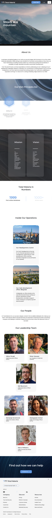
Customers (5, 505)
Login (44, 2)
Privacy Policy (24, 514)
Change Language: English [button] (10, 485)
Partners (5, 502)
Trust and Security (7, 500)
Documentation (38, 500)
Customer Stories (23, 502)
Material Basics (22, 505)
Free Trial (35, 2)
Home (4, 514)
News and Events (38, 507)
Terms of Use (17, 514)
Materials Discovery (23, 507)
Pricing (20, 497)
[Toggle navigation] (49, 2)
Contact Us (26, 471)
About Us (5, 497)
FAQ (30, 514)
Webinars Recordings (39, 505)
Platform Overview (23, 500)
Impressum (10, 514)
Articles (36, 497)
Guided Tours (38, 502)
